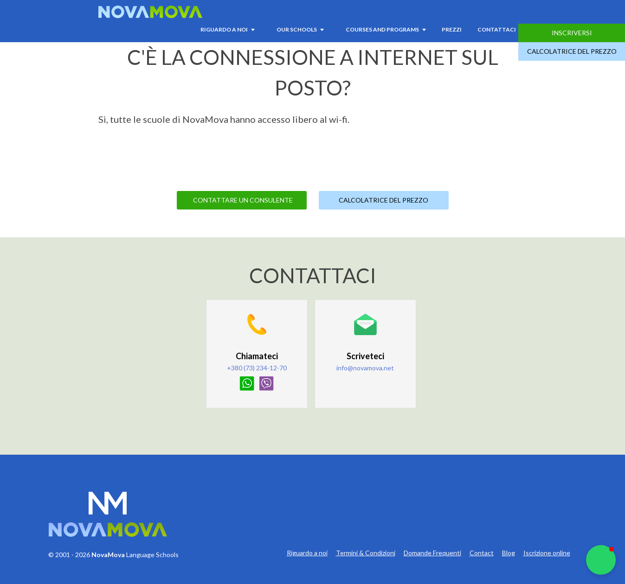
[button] (601, 560)
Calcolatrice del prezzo (572, 51)
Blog (508, 553)
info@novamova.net (365, 368)
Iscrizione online (546, 553)
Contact (482, 553)
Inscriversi (572, 33)
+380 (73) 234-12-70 (257, 368)
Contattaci (496, 29)
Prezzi (452, 29)
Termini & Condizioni (365, 553)
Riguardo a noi (307, 553)
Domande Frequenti (432, 553)
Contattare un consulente (243, 200)
